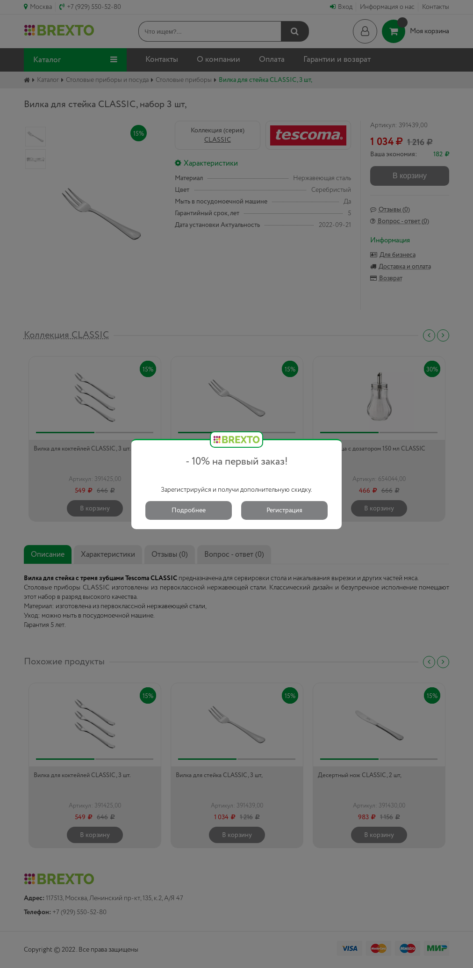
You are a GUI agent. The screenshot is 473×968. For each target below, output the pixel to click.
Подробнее (189, 510)
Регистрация (284, 510)
